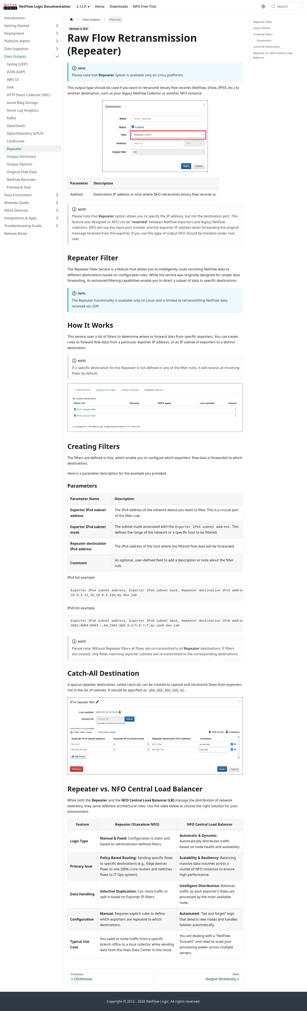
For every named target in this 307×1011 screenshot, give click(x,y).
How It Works (261, 28)
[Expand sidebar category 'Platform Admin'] (57, 41)
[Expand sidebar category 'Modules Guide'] (57, 202)
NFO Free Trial (144, 6)
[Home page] (71, 19)
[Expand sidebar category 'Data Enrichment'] (57, 195)
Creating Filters (263, 34)
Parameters (264, 40)
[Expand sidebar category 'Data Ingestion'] (57, 48)
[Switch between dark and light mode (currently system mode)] (263, 6)
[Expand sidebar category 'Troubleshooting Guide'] (57, 225)
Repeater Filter (262, 22)
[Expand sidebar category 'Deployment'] (57, 33)
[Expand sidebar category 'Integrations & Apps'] (57, 218)
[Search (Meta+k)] (286, 6)
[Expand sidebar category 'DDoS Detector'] (57, 210)
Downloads (119, 6)
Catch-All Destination (266, 47)
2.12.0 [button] (81, 6)
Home (100, 6)
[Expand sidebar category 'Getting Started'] (57, 25)
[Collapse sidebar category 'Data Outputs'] (57, 56)
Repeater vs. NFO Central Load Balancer (272, 55)
